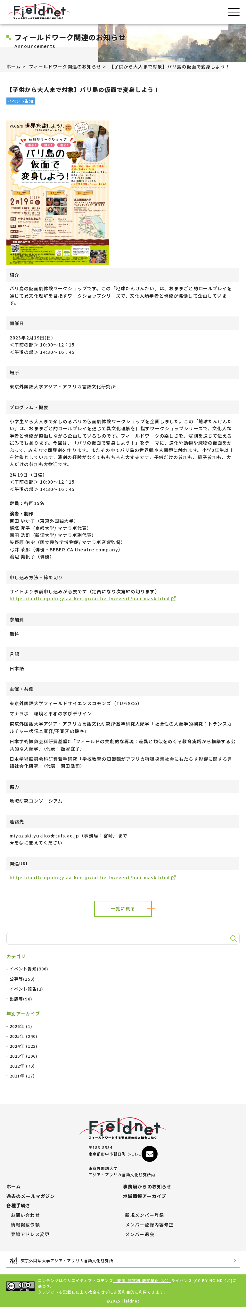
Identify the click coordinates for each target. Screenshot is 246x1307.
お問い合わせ (25, 1215)
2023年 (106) (23, 1056)
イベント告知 (20, 101)
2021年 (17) (22, 1076)
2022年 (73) (22, 1066)
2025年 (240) (23, 1036)
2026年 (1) (21, 1026)
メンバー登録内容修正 (149, 1225)
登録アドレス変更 (30, 1234)
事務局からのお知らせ (147, 1187)
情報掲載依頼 (25, 1225)
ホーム (13, 66)
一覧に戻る (123, 908)
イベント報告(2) (26, 989)
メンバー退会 (139, 1234)
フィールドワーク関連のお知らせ (65, 66)
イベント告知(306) (29, 969)
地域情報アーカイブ (144, 1196)
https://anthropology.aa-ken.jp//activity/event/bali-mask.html (90, 598)
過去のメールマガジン (30, 1196)
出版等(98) (21, 999)
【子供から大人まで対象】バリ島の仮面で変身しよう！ (169, 66)
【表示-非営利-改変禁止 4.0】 (142, 1280)
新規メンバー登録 (144, 1215)
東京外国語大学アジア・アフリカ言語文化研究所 (123, 1260)
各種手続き (18, 1206)
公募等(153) (22, 979)
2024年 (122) (23, 1046)
